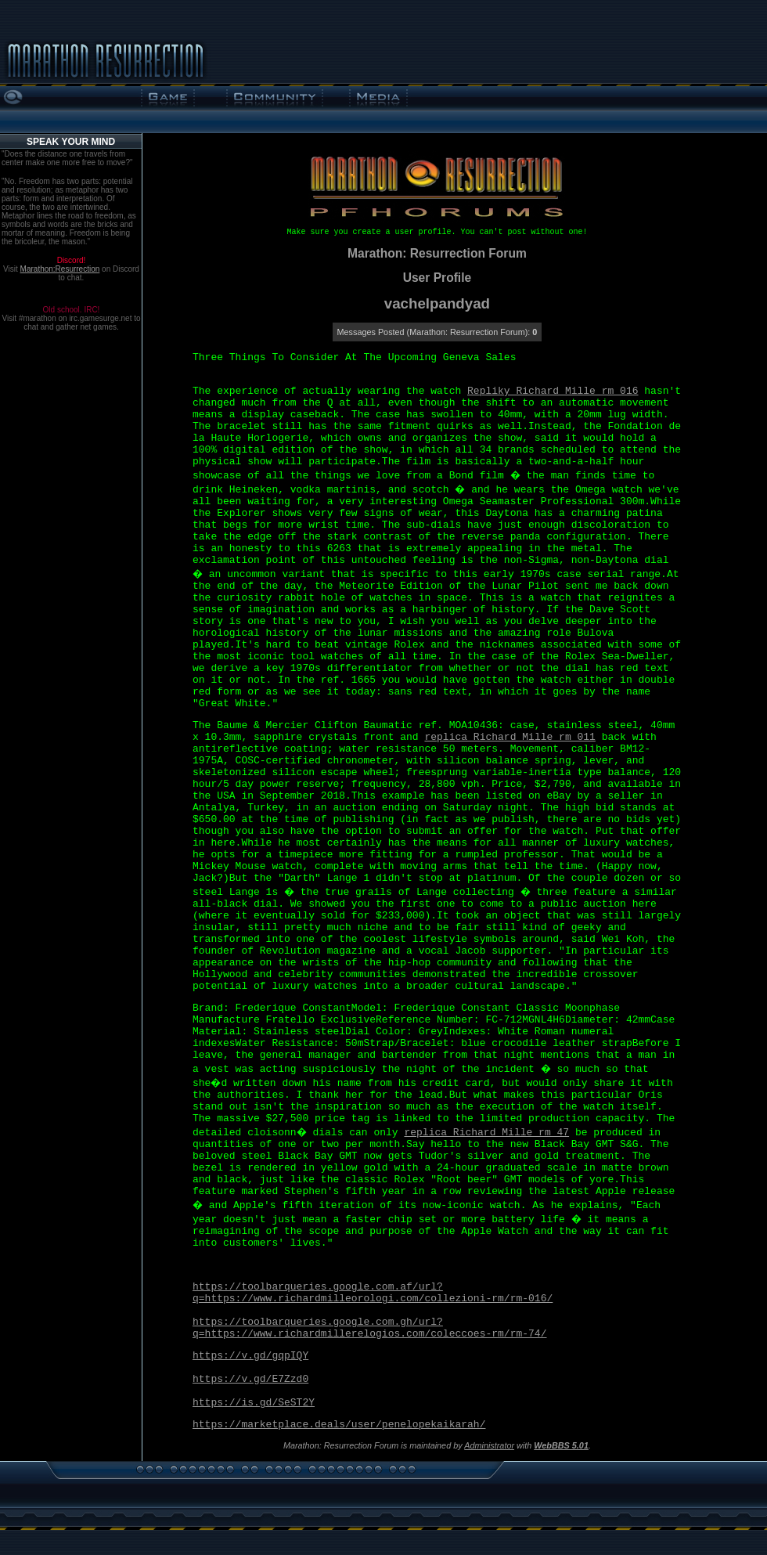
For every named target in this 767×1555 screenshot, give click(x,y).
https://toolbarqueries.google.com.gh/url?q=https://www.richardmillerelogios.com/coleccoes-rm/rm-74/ (369, 1328)
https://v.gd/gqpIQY (250, 1356)
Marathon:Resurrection (60, 269)
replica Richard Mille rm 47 (486, 1132)
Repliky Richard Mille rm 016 (552, 391)
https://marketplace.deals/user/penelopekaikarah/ (339, 1425)
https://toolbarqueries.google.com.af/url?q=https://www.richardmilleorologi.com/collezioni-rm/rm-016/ (373, 1292)
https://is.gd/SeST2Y (254, 1403)
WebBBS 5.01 (561, 1445)
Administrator (489, 1445)
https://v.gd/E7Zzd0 (250, 1379)
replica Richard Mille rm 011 (509, 737)
